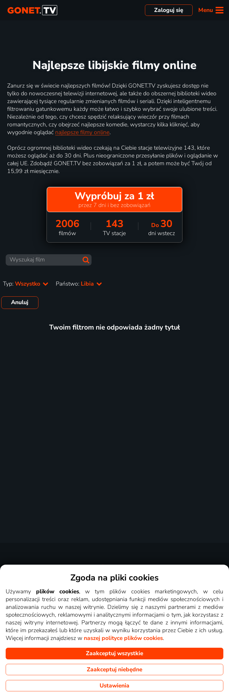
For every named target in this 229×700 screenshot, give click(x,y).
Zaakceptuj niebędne (114, 669)
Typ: (26, 284)
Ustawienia (114, 686)
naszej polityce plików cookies (123, 638)
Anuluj (19, 302)
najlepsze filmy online (82, 132)
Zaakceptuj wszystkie (114, 653)
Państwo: (79, 284)
